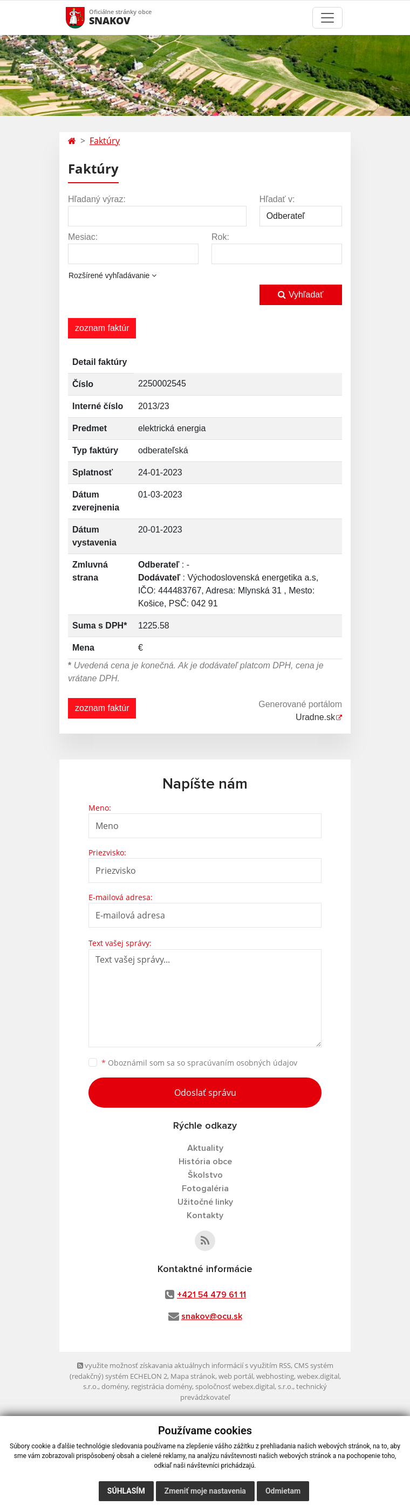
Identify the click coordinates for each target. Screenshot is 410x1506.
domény (114, 1386)
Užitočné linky (205, 1202)
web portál (235, 1376)
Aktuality (205, 1148)
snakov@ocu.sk (211, 1316)
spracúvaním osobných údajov (242, 1063)
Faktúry (105, 141)
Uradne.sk (315, 717)
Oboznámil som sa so (199, 1063)
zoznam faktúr (102, 328)
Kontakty (205, 1215)
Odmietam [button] (282, 1491)
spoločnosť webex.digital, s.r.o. (244, 1386)
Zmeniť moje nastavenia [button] (205, 1491)
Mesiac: (83, 236)
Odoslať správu (205, 1093)
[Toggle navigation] (327, 18)
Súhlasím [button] (126, 1491)
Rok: (220, 236)
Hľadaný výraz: (97, 199)
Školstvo (205, 1175)
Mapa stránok (192, 1376)
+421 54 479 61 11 (211, 1294)
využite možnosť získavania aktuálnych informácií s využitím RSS (184, 1365)
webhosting (275, 1376)
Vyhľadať (300, 294)
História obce (205, 1161)
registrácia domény (161, 1386)
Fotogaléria (205, 1188)
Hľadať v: (277, 199)
